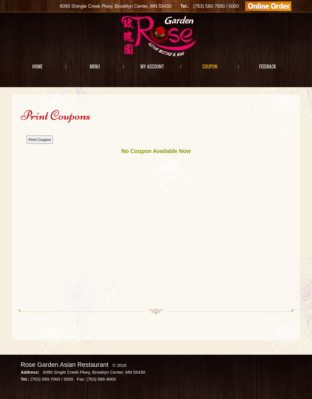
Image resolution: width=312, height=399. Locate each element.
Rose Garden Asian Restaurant (65, 364)
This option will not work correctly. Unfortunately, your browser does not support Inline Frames (156, 216)
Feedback (267, 66)
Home (37, 66)
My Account (152, 66)
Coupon (209, 66)
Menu (95, 66)
